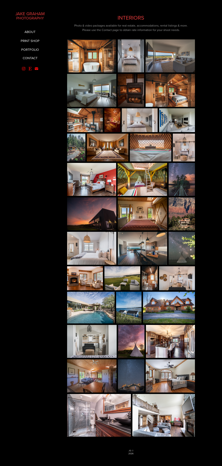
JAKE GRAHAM (30, 13)
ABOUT (30, 32)
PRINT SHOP (30, 40)
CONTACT (30, 58)
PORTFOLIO (30, 49)
